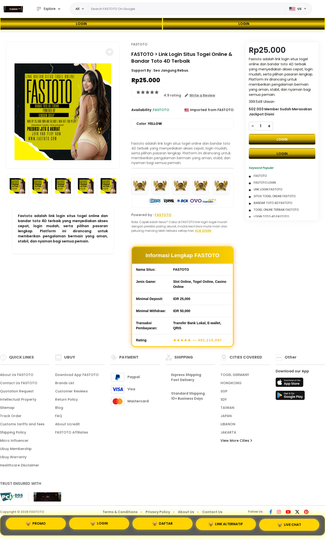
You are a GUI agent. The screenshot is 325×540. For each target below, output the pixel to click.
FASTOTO (139, 44)
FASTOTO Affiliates (71, 432)
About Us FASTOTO (16, 374)
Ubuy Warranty (13, 457)
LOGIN (81, 23)
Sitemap (7, 407)
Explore (46, 9)
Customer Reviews (71, 391)
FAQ (58, 415)
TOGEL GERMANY (235, 374)
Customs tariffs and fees (22, 424)
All (77, 9)
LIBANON (228, 424)
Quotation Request (17, 391)
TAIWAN (227, 407)
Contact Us (212, 512)
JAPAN (226, 415)
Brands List (64, 383)
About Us (186, 512)
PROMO (36, 523)
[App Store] (290, 384)
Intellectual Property (18, 399)
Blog (59, 407)
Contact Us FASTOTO (18, 383)
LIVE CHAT (289, 525)
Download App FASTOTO (77, 374)
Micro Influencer (14, 440)
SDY (224, 399)
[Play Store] (290, 397)
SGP (224, 391)
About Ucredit (67, 424)
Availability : (142, 109)
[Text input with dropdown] (186, 9)
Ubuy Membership (16, 448)
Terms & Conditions (120, 512)
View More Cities (236, 440)
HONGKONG (231, 383)
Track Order (11, 415)
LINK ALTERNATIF (226, 524)
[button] (109, 52)
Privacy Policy (158, 512)
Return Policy (66, 399)
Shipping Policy (13, 432)
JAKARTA (228, 432)
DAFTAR (163, 523)
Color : (149, 123)
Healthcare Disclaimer (19, 465)
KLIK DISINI (203, 231)
